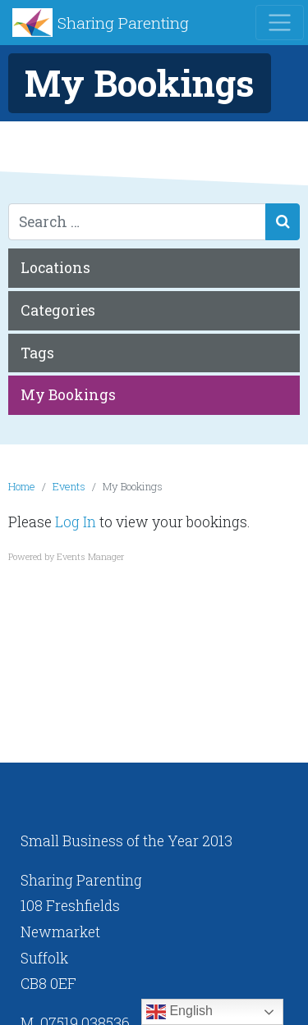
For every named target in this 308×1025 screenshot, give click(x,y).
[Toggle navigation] (279, 22)
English (179, 1012)
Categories (58, 310)
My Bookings (68, 394)
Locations (55, 267)
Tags (37, 353)
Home (21, 486)
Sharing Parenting (123, 22)
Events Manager (90, 556)
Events (69, 486)
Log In (75, 521)
